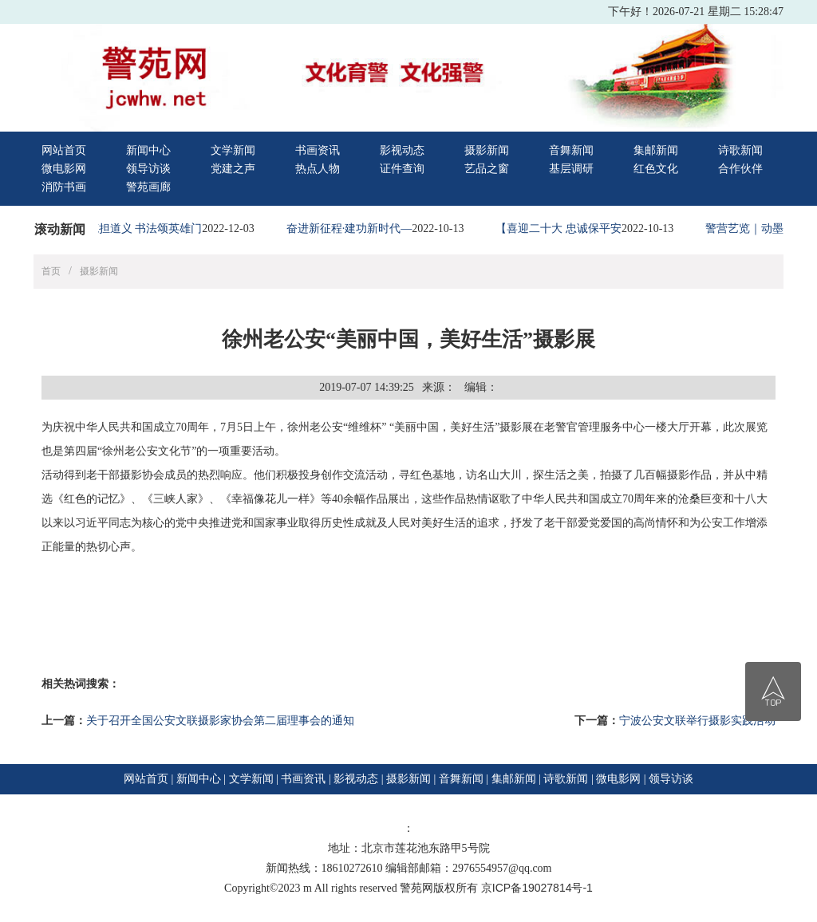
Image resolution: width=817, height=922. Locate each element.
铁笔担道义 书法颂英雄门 (143, 228)
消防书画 (63, 187)
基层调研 (571, 169)
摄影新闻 (486, 150)
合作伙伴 (740, 169)
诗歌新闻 (740, 150)
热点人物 (317, 169)
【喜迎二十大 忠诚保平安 (562, 228)
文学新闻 (233, 150)
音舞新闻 (571, 150)
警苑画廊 (148, 187)
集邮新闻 (655, 150)
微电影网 (63, 169)
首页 (51, 271)
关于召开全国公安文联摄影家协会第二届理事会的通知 (220, 721)
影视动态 (402, 150)
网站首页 (63, 150)
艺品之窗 (486, 169)
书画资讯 (317, 150)
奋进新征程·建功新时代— (353, 228)
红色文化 (655, 169)
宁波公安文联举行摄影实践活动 (697, 721)
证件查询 (402, 169)
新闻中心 (148, 150)
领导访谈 (148, 169)
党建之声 (233, 169)
